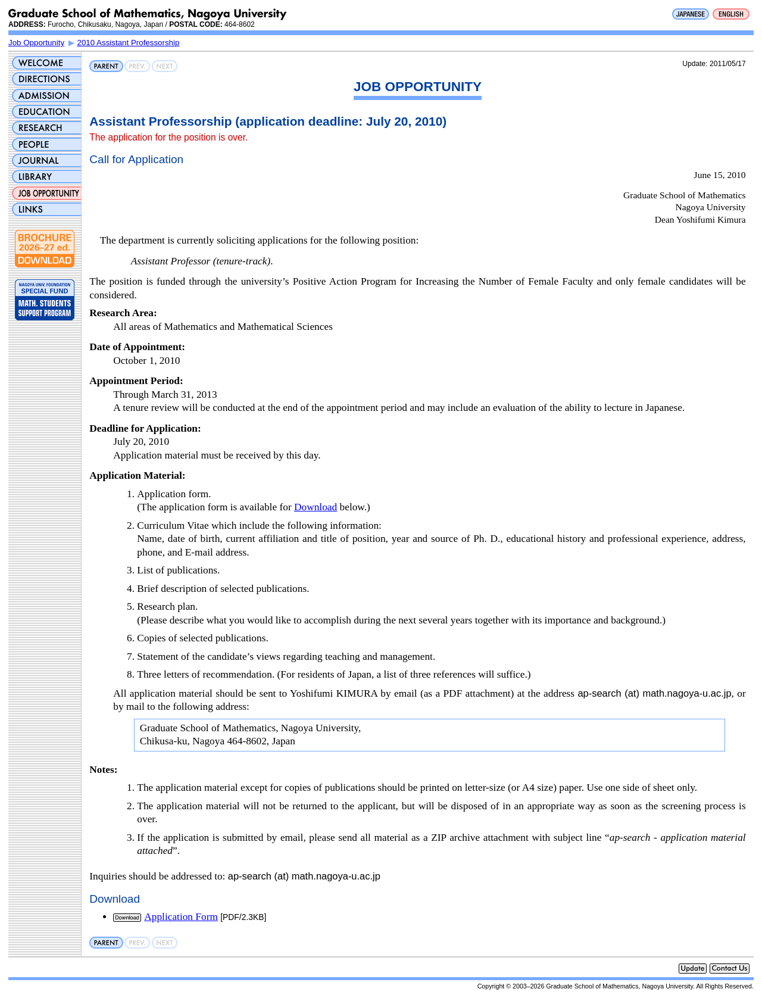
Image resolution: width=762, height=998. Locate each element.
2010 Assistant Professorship (128, 42)
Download (315, 507)
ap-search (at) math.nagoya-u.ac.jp (654, 693)
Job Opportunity (36, 42)
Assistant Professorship (160, 121)
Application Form (181, 916)
